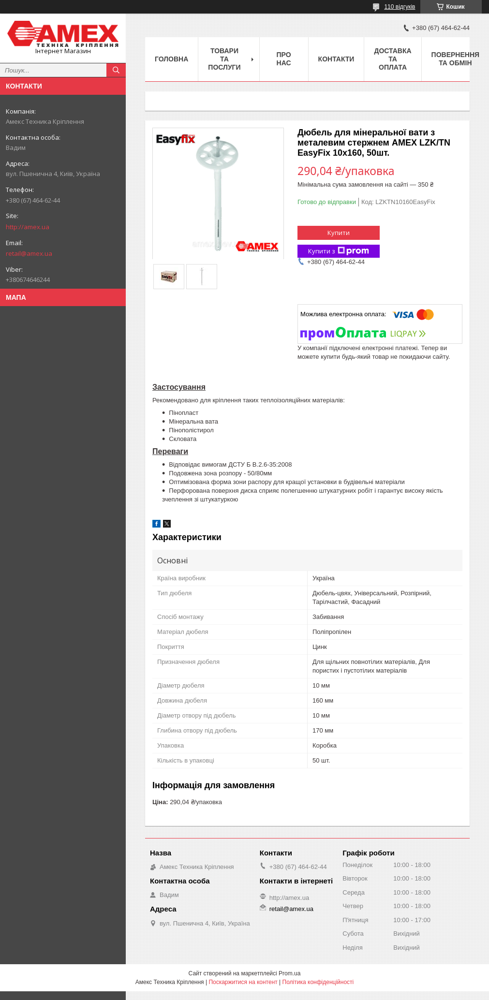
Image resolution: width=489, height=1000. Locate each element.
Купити (338, 232)
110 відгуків (399, 6)
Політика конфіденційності (318, 982)
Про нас (284, 59)
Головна (171, 59)
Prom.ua (289, 973)
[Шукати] (116, 70)
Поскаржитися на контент (242, 982)
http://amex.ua (27, 226)
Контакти (336, 59)
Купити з (338, 251)
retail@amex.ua (29, 253)
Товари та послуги (224, 59)
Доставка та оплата (392, 59)
